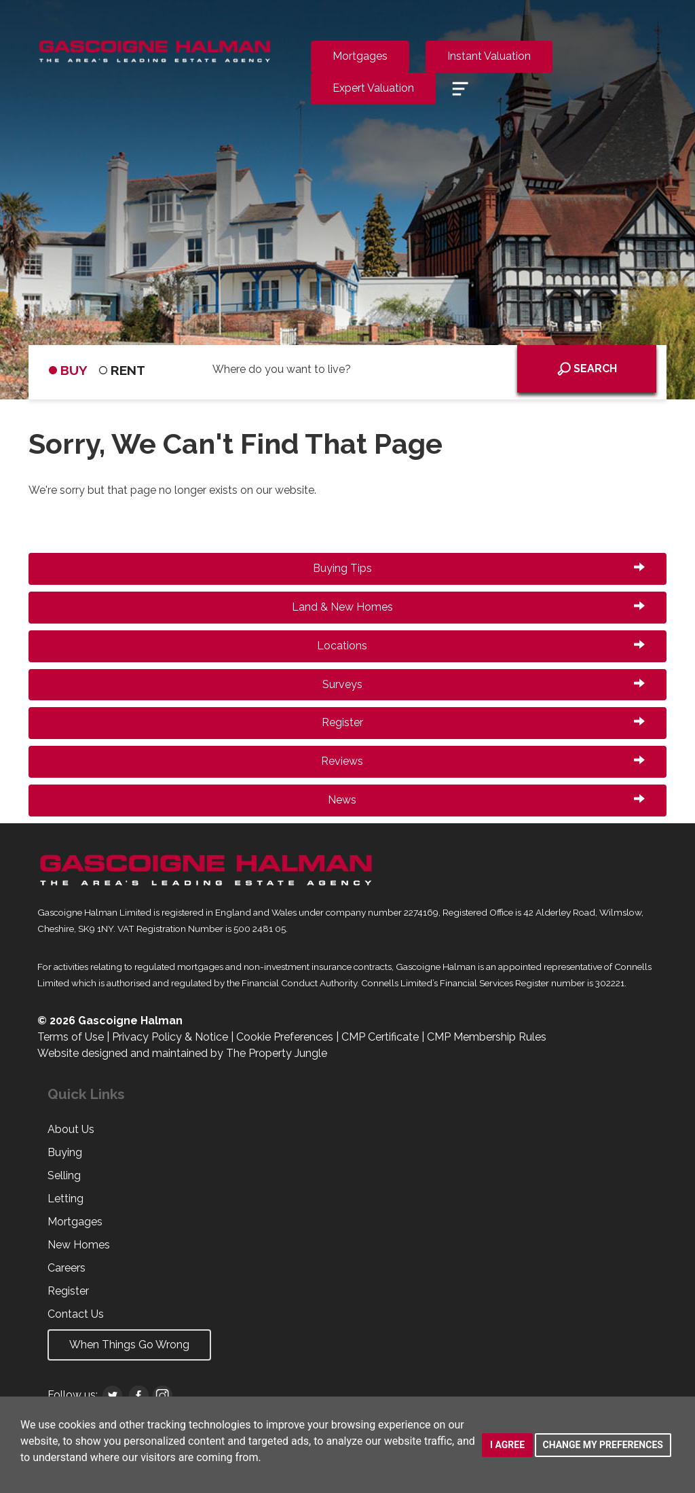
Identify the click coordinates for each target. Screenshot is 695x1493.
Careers (67, 1267)
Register (483, 722)
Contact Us (76, 1314)
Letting (65, 1198)
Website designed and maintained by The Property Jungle (182, 1053)
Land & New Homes (468, 606)
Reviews (483, 761)
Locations (481, 645)
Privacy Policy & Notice (170, 1036)
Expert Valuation (373, 88)
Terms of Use (70, 1036)
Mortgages (360, 56)
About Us (71, 1129)
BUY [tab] (68, 370)
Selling (64, 1175)
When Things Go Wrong (129, 1344)
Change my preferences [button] (603, 1444)
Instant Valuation (489, 56)
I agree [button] (507, 1444)
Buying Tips (479, 568)
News (486, 799)
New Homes (79, 1244)
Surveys (483, 684)
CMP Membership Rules (486, 1036)
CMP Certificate (380, 1036)
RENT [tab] (122, 370)
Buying (65, 1152)
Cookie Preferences (284, 1036)
